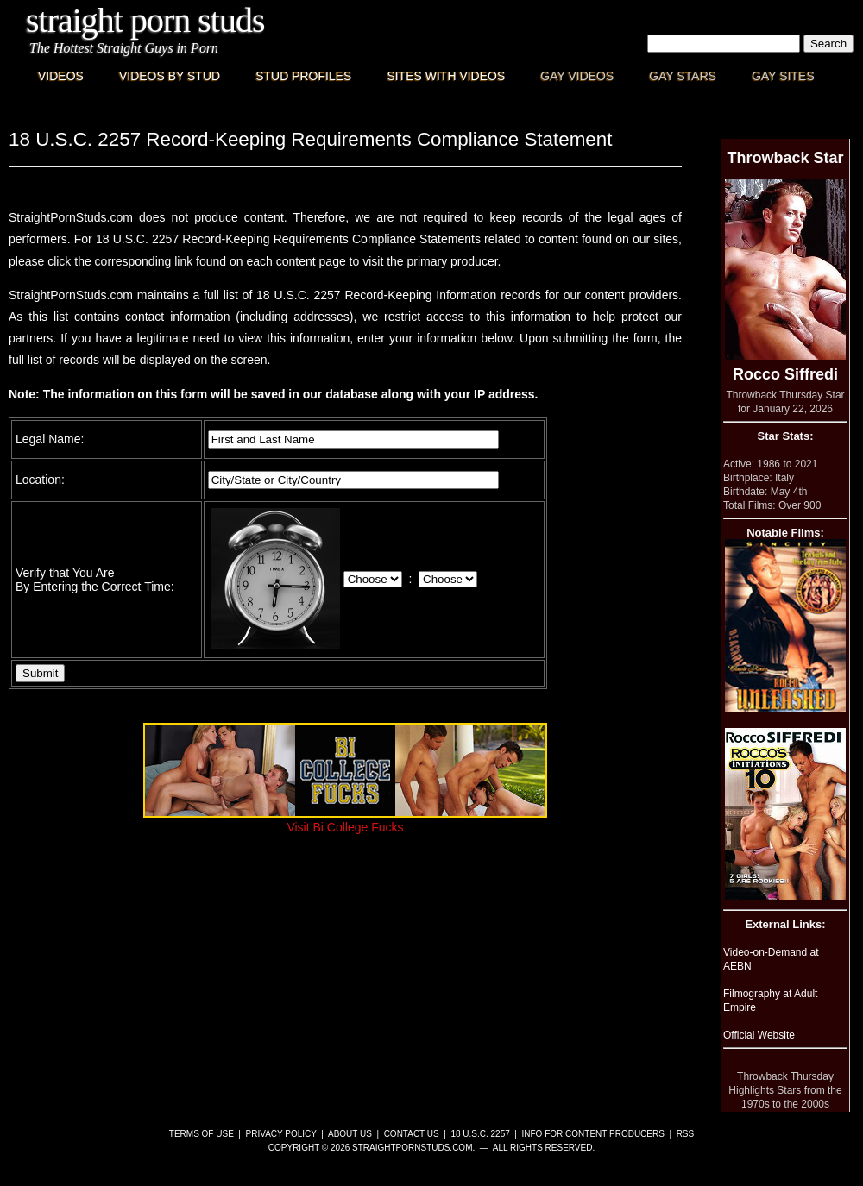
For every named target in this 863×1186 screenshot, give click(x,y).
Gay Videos (577, 76)
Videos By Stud (169, 76)
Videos (61, 76)
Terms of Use (201, 1134)
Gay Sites (783, 76)
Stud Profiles (303, 76)
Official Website (759, 1035)
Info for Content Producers (593, 1134)
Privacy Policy (281, 1134)
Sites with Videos (446, 76)
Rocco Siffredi (785, 374)
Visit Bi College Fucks (345, 820)
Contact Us (411, 1134)
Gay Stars (682, 76)
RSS (686, 1134)
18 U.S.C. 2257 (479, 1134)
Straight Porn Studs (145, 20)
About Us (350, 1134)
